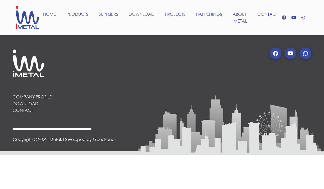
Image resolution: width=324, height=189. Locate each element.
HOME (49, 14)
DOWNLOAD (141, 14)
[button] (275, 53)
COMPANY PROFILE (32, 96)
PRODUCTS (77, 14)
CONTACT (267, 14)
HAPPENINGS (209, 14)
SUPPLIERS (108, 14)
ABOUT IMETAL (240, 17)
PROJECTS (175, 14)
